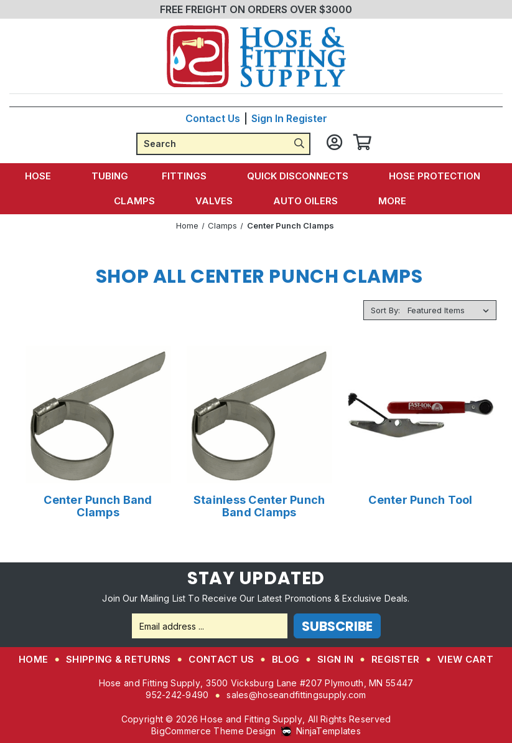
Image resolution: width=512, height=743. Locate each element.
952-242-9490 (177, 694)
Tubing (112, 176)
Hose (46, 176)
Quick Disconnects (298, 176)
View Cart (465, 659)
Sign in (267, 118)
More (390, 201)
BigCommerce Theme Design (213, 731)
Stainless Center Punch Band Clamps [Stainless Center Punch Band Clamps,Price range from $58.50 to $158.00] (259, 506)
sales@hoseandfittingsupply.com (296, 694)
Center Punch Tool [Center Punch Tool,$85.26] (420, 500)
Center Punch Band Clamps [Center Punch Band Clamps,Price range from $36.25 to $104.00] (98, 506)
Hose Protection (433, 176)
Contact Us (212, 118)
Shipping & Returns (118, 659)
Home (33, 659)
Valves (217, 201)
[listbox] (451, 310)
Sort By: (385, 310)
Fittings (187, 176)
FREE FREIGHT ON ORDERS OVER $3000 (256, 9)
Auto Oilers (306, 201)
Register (306, 118)
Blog (285, 659)
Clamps (140, 201)
